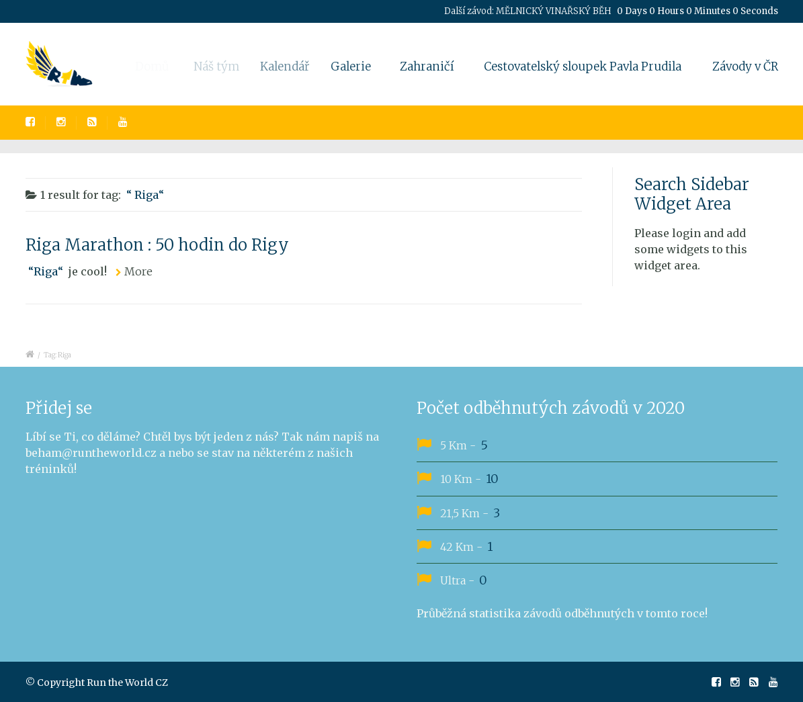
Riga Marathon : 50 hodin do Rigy (157, 244)
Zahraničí (427, 66)
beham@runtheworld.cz (91, 452)
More (138, 271)
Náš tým (222, 66)
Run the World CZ (127, 682)
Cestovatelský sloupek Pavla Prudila (582, 66)
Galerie (356, 66)
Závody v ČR (745, 66)
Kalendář (291, 66)
